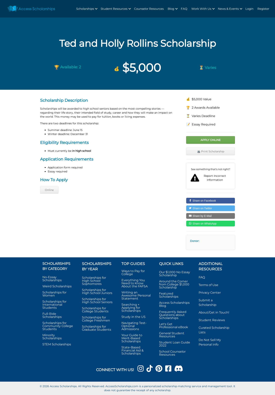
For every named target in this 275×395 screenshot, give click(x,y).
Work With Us (201, 9)
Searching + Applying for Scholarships (131, 308)
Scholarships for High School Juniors (97, 291)
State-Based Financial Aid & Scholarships (132, 350)
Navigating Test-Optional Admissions (133, 326)
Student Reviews (212, 320)
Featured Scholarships (169, 295)
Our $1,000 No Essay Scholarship (174, 273)
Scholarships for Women (54, 294)
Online (49, 190)
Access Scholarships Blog (174, 304)
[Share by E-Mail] (210, 216)
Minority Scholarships (52, 336)
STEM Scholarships (56, 344)
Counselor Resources (149, 9)
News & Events (228, 9)
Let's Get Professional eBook (173, 325)
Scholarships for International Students (54, 304)
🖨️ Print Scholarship (210, 151)
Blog (171, 9)
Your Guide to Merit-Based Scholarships (131, 338)
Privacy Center (210, 292)
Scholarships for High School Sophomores (94, 281)
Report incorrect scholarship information (210, 176)
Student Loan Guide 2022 (174, 344)
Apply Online (211, 140)
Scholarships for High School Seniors (97, 300)
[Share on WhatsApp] (210, 223)
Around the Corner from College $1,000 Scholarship (174, 284)
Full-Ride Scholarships (52, 315)
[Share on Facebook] (210, 201)
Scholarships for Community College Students (57, 326)
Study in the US (133, 317)
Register (263, 9)
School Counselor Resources (172, 353)
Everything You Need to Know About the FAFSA (134, 283)
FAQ (184, 9)
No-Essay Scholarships (52, 278)
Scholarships (85, 9)
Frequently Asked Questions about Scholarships (172, 315)
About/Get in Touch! (214, 312)
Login (249, 9)
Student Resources (114, 9)
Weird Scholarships (57, 286)
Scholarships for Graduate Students (96, 328)
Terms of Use (208, 285)
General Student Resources (171, 334)
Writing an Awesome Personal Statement (136, 295)
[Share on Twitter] (210, 208)
